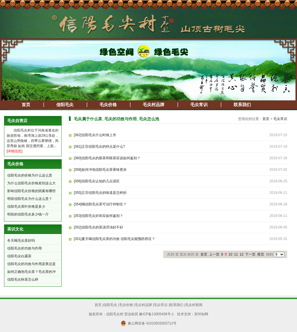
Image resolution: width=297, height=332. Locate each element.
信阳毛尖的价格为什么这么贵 (29, 175)
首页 (26, 104)
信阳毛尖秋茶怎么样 (22, 279)
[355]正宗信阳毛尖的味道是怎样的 (100, 193)
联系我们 (242, 104)
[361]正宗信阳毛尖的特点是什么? (99, 147)
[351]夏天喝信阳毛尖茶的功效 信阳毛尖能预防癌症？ (114, 239)
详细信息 (14, 151)
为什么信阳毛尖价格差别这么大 (31, 183)
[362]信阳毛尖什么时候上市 (95, 135)
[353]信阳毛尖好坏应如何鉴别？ (98, 216)
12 (241, 254)
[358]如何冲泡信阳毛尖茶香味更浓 (100, 170)
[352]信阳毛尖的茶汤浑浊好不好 (98, 227)
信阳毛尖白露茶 (19, 256)
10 (230, 254)
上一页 (214, 254)
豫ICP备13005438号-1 (156, 314)
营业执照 (131, 314)
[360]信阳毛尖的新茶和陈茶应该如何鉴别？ (107, 158)
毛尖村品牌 (153, 104)
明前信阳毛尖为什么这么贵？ (29, 199)
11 (236, 254)
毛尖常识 (199, 104)
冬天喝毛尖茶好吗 (21, 241)
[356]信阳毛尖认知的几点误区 (97, 181)
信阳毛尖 (65, 104)
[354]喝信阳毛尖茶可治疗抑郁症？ (100, 204)
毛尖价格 (108, 104)
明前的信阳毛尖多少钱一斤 (28, 214)
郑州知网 (201, 314)
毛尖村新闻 (193, 305)
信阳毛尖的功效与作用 (24, 248)
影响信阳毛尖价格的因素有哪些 (31, 191)
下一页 (250, 254)
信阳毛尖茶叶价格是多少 (26, 207)
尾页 (260, 254)
